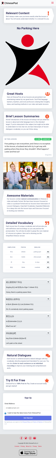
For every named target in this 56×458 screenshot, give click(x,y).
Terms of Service (38, 422)
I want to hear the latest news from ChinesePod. (24, 413)
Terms (40, 446)
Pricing (23, 446)
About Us (28, 446)
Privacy (35, 446)
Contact (17, 446)
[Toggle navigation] (52, 3)
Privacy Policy (26, 422)
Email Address (10, 404)
